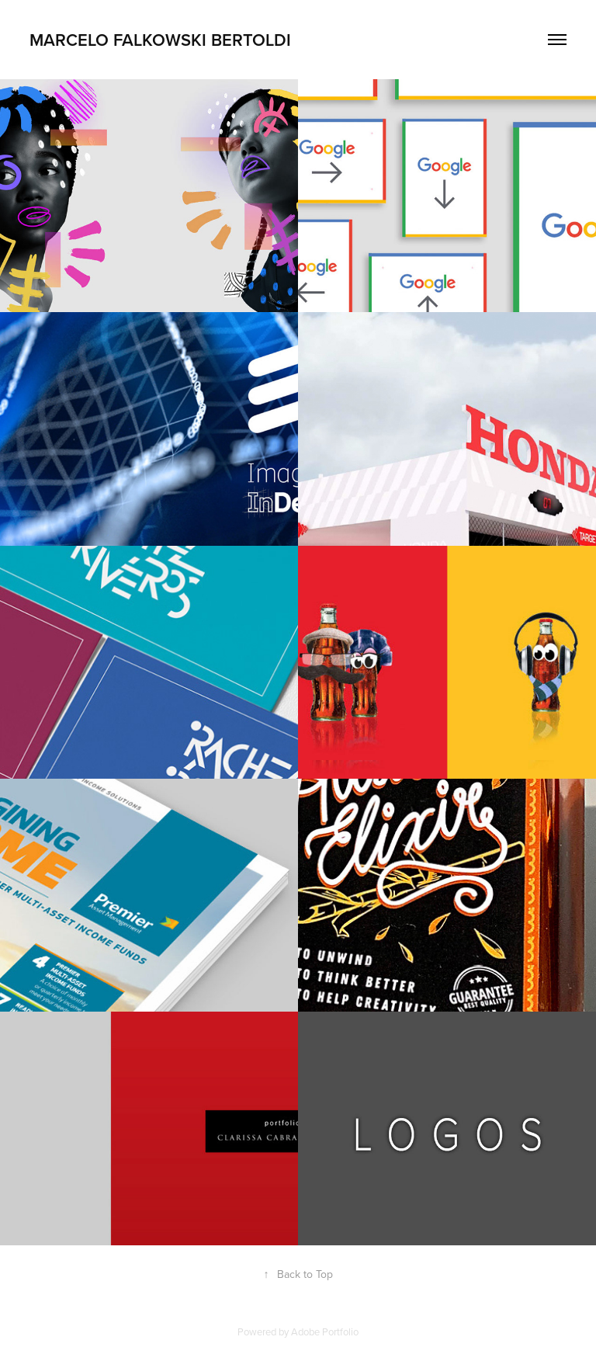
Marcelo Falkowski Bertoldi (160, 39)
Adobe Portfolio (325, 1331)
